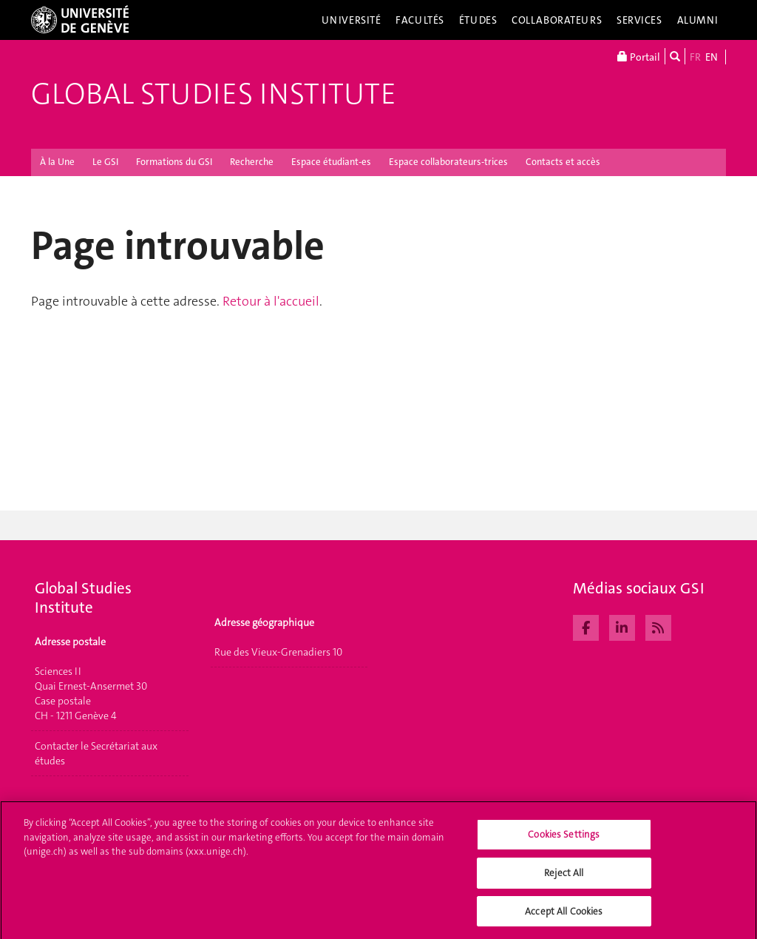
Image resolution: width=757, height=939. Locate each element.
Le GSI (105, 161)
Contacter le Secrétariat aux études (96, 753)
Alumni (698, 20)
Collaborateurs (557, 20)
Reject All (563, 878)
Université (351, 20)
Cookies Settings (564, 841)
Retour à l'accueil (271, 301)
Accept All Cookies (563, 917)
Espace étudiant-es (331, 161)
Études (478, 20)
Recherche (252, 161)
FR (695, 57)
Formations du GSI (174, 161)
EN (711, 57)
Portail (638, 56)
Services (639, 20)
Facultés (420, 20)
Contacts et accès (563, 161)
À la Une (57, 161)
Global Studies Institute (213, 94)
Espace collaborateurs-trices (448, 161)
